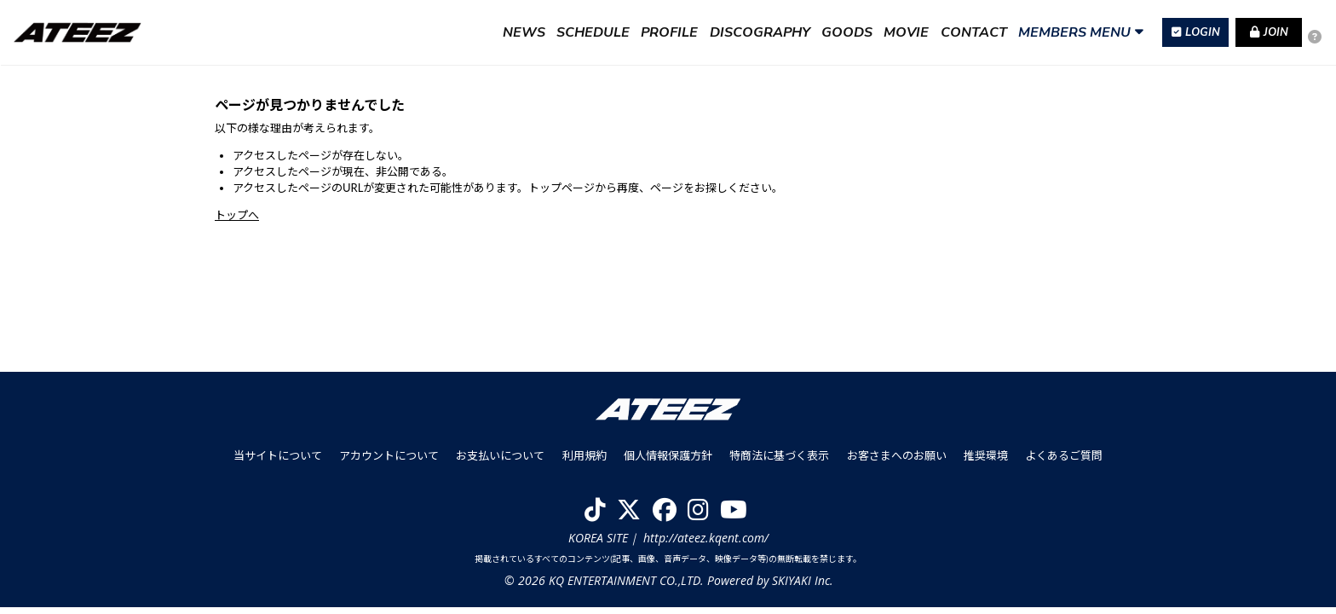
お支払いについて (501, 462)
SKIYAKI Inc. (801, 587)
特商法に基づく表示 (779, 462)
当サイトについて (278, 462)
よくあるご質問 (1063, 462)
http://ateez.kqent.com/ (706, 544)
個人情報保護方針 (668, 462)
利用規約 (584, 462)
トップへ (237, 215)
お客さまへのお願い (896, 462)
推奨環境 (985, 462)
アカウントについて (390, 462)
